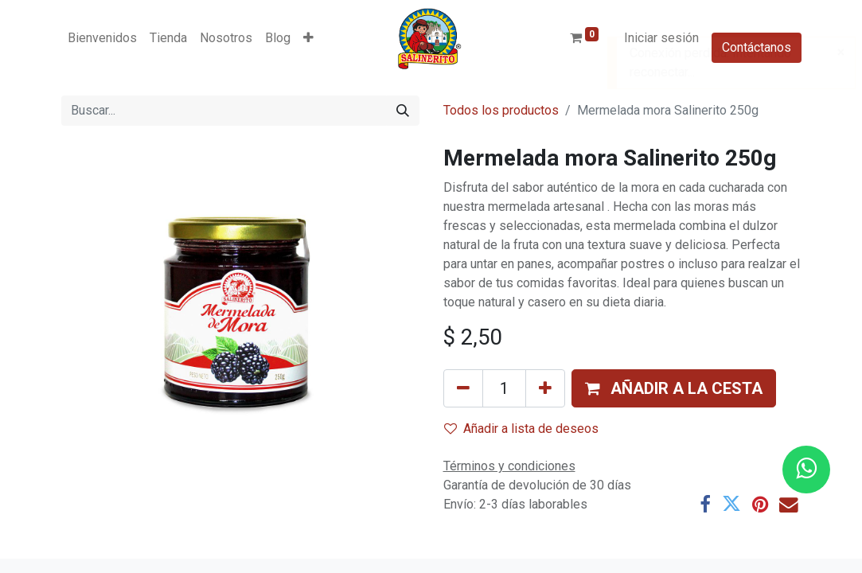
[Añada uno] (545, 388)
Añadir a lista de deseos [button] (521, 428)
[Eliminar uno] (463, 388)
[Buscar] (402, 111)
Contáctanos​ (756, 47)
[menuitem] (102, 38)
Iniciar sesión (661, 37)
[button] (308, 38)
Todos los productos (501, 110)
